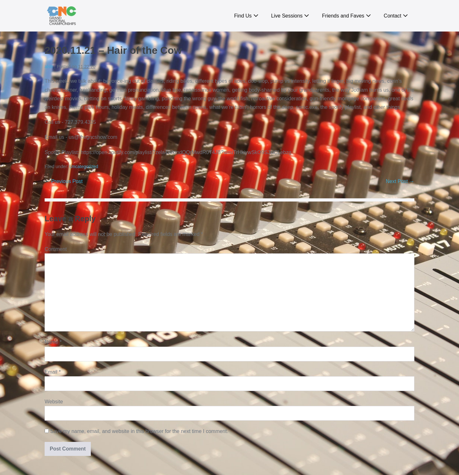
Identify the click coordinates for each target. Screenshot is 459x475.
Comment (56, 249)
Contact (392, 15)
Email (53, 372)
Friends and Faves (343, 15)
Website (54, 401)
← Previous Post (64, 181)
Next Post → (400, 181)
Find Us (242, 15)
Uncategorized (83, 166)
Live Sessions (287, 15)
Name (53, 342)
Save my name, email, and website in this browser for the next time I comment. (139, 431)
